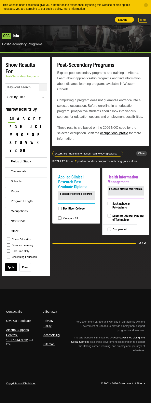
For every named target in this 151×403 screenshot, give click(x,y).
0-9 (22, 150)
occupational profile (114, 133)
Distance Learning (20, 245)
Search (122, 19)
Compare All (68, 218)
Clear (25, 267)
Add (89, 20)
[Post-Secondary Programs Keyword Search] (26, 87)
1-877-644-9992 (17, 340)
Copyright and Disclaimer (21, 383)
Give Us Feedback (18, 320)
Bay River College (74, 208)
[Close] (146, 5)
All (12, 119)
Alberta (12, 19)
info (10, 35)
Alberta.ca (50, 311)
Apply (11, 267)
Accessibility (51, 335)
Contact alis (14, 311)
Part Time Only (18, 251)
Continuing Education (22, 257)
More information (74, 8)
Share (80, 20)
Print (108, 20)
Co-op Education (19, 239)
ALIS (28, 19)
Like (99, 19)
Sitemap (49, 344)
